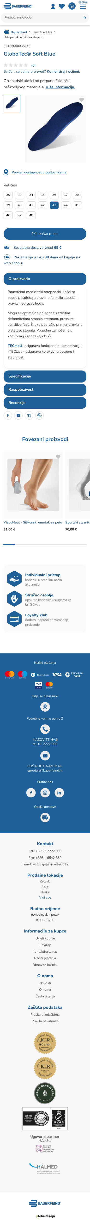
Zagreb (45, 881)
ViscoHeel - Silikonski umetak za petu (33, 522)
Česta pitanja (45, 996)
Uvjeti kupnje (45, 938)
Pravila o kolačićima (45, 1014)
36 (54, 195)
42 (43, 205)
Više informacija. (60, 87)
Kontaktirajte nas (45, 951)
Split (45, 887)
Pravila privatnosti (45, 1021)
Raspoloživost (20, 389)
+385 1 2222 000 (48, 851)
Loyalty (45, 945)
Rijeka (45, 892)
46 (8, 215)
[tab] (45, 279)
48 (31, 215)
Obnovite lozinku (45, 965)
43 (54, 205)
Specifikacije (19, 376)
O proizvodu (19, 278)
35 (43, 195)
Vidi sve (45, 897)
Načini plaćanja (45, 958)
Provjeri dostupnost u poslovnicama (39, 172)
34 (31, 195)
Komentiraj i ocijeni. (63, 71)
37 (66, 195)
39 (8, 205)
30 (8, 195)
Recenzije (16, 402)
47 (20, 215)
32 (20, 195)
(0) (33, 65)
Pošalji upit (48, 234)
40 (20, 205)
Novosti (45, 983)
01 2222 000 (47, 744)
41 (31, 205)
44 (66, 205)
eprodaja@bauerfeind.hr (45, 770)
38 (77, 195)
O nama (45, 989)
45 (77, 205)
